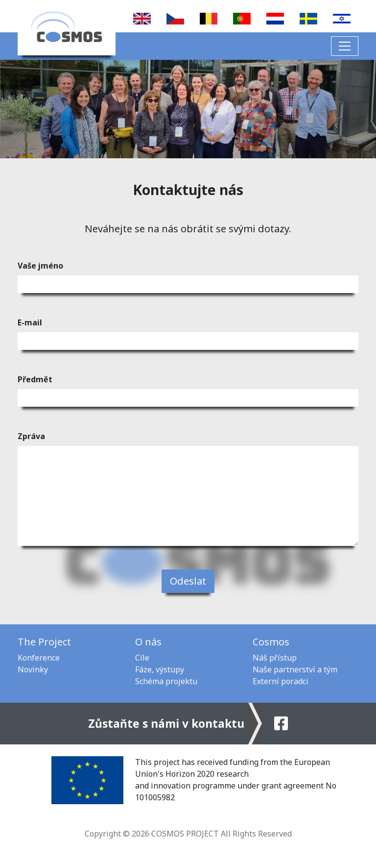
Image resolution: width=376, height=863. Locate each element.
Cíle (142, 657)
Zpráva (31, 436)
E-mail (30, 322)
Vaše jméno (40, 265)
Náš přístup (275, 657)
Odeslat (188, 581)
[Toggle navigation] (344, 46)
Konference (39, 657)
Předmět (35, 379)
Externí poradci (280, 681)
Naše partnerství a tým (295, 669)
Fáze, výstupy (159, 669)
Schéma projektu (166, 681)
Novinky (33, 669)
